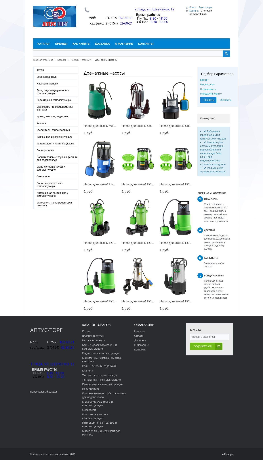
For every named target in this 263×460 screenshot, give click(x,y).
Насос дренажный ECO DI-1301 (143, 301)
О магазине (141, 345)
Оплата (139, 336)
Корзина (194, 10)
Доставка (140, 340)
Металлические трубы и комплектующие (51, 168)
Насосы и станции (47, 83)
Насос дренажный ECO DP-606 (143, 184)
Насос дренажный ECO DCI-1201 (144, 242)
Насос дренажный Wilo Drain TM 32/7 (109, 125)
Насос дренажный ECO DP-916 (181, 184)
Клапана (42, 123)
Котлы (40, 70)
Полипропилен (45, 150)
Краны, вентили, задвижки (52, 116)
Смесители (43, 176)
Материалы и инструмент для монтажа (54, 204)
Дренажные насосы (104, 73)
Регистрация (205, 7)
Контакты (140, 349)
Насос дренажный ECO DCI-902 (181, 301)
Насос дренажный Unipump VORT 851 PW (112, 184)
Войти (192, 7)
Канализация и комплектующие (55, 143)
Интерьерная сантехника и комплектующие (52, 194)
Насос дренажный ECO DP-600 (181, 242)
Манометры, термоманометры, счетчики (55, 108)
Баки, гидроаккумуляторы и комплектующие (53, 92)
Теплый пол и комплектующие (55, 136)
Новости (139, 331)
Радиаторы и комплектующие (54, 100)
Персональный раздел (43, 391)
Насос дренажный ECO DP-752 (105, 301)
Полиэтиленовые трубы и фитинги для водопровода (57, 158)
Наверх (227, 454)
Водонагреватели (47, 76)
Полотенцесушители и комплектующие (50, 185)
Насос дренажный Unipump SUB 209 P (186, 125)
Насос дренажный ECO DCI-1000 (106, 242)
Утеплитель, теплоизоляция (53, 130)
